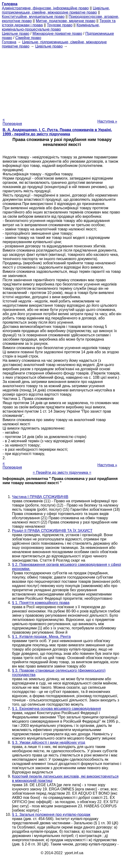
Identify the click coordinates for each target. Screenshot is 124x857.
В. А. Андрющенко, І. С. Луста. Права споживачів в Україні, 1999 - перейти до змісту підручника (57, 132)
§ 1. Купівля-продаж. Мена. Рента (41, 637)
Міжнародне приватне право (57, 34)
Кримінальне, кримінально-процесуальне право (51, 27)
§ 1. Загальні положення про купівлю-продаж (51, 815)
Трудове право (60, 25)
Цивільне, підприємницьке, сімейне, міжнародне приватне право (56, 10)
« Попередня (12, 121)
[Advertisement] (62, 81)
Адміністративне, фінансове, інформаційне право (45, 8)
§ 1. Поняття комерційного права (41, 603)
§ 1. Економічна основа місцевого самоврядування (56, 709)
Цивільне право (15, 34)
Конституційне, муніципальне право (33, 17)
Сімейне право (28, 38)
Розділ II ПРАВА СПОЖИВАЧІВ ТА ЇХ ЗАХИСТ (52, 531)
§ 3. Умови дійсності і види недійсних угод (48, 742)
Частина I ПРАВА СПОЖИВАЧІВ (40, 497)
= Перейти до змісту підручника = (62, 473)
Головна (9, 42)
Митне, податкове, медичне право (65, 21)
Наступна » (107, 121)
